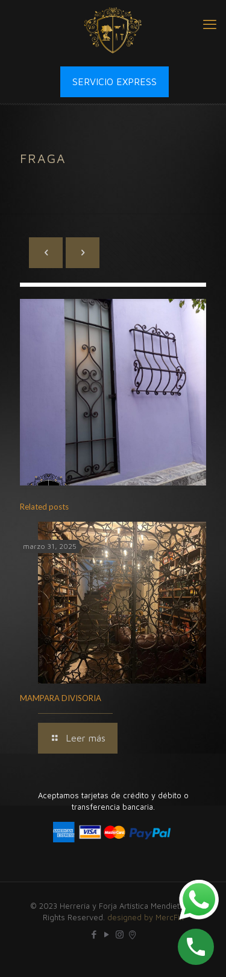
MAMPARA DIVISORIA (60, 698)
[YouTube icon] (106, 934)
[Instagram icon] (119, 934)
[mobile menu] (209, 24)
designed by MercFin (145, 917)
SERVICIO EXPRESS (114, 81)
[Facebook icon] (94, 934)
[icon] (132, 934)
